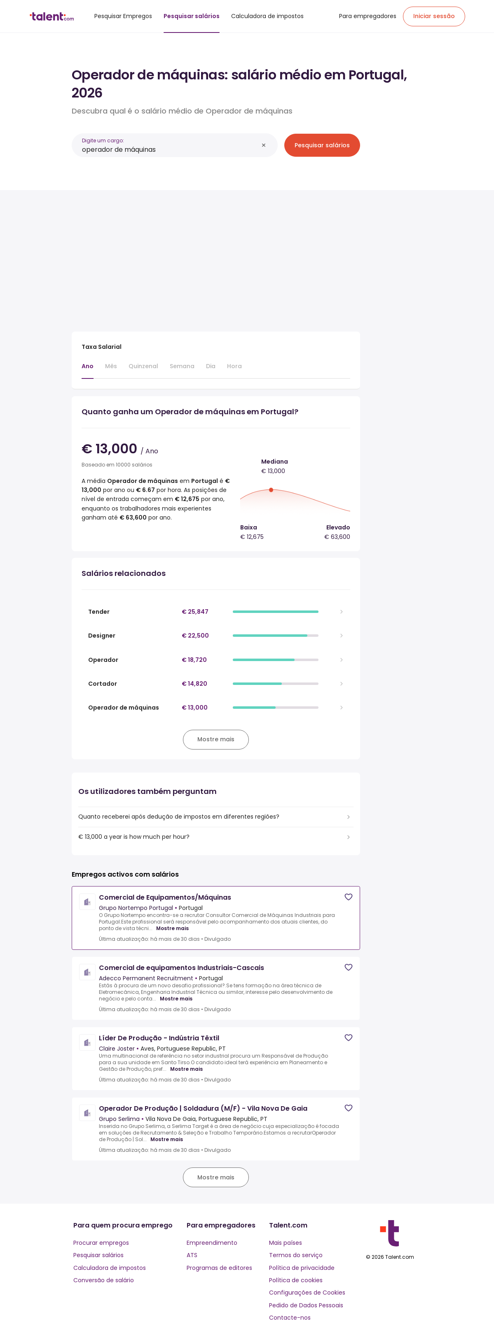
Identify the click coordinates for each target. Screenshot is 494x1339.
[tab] (88, 370)
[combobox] (170, 149)
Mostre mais (172, 928)
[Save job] (348, 896)
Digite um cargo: (103, 140)
